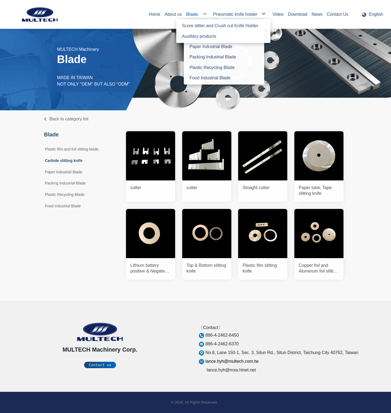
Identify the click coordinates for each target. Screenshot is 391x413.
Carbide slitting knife (63, 160)
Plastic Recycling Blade (64, 194)
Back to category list (68, 119)
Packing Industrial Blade (65, 183)
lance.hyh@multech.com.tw (231, 361)
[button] (372, 14)
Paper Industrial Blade (63, 172)
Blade (51, 134)
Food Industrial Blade (63, 206)
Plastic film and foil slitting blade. (72, 149)
